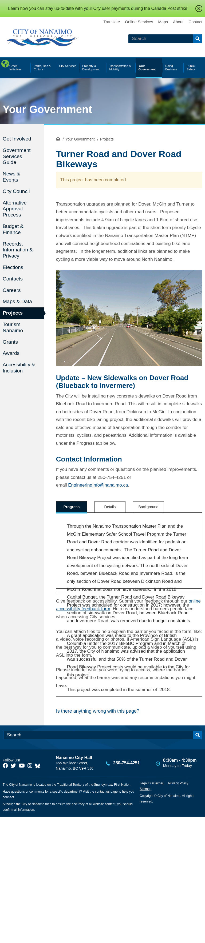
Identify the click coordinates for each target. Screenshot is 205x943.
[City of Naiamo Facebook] (5, 892)
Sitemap (145, 915)
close (198, 8)
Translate (111, 21)
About (178, 21)
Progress (72, 507)
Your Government (47, 109)
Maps (163, 21)
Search (197, 38)
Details (110, 507)
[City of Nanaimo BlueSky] (39, 892)
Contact (195, 21)
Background (148, 507)
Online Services (139, 21)
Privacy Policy (178, 910)
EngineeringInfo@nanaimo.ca (98, 485)
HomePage (58, 139)
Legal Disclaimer (151, 910)
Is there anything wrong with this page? (97, 837)
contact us (102, 918)
